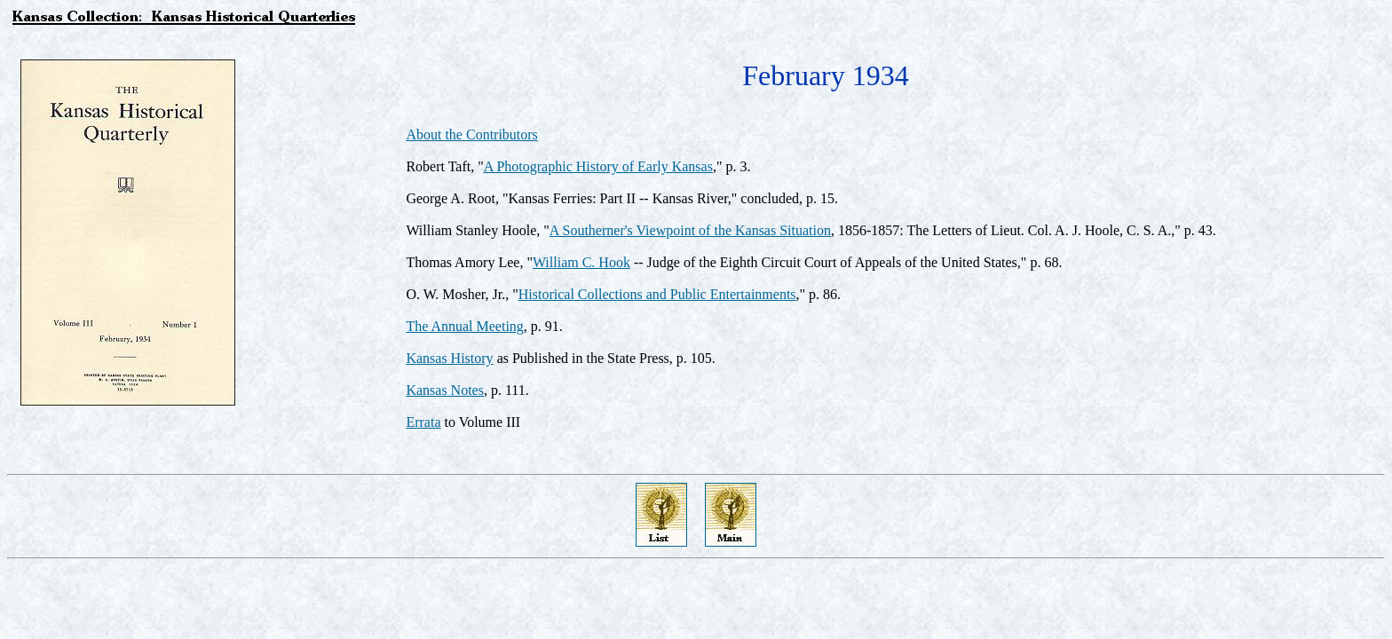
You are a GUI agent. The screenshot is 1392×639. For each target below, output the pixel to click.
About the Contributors (471, 134)
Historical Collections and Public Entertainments (657, 294)
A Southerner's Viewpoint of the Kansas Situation (690, 230)
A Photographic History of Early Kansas (598, 166)
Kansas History (449, 358)
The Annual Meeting (464, 326)
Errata (423, 422)
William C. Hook (581, 262)
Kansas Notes (445, 390)
